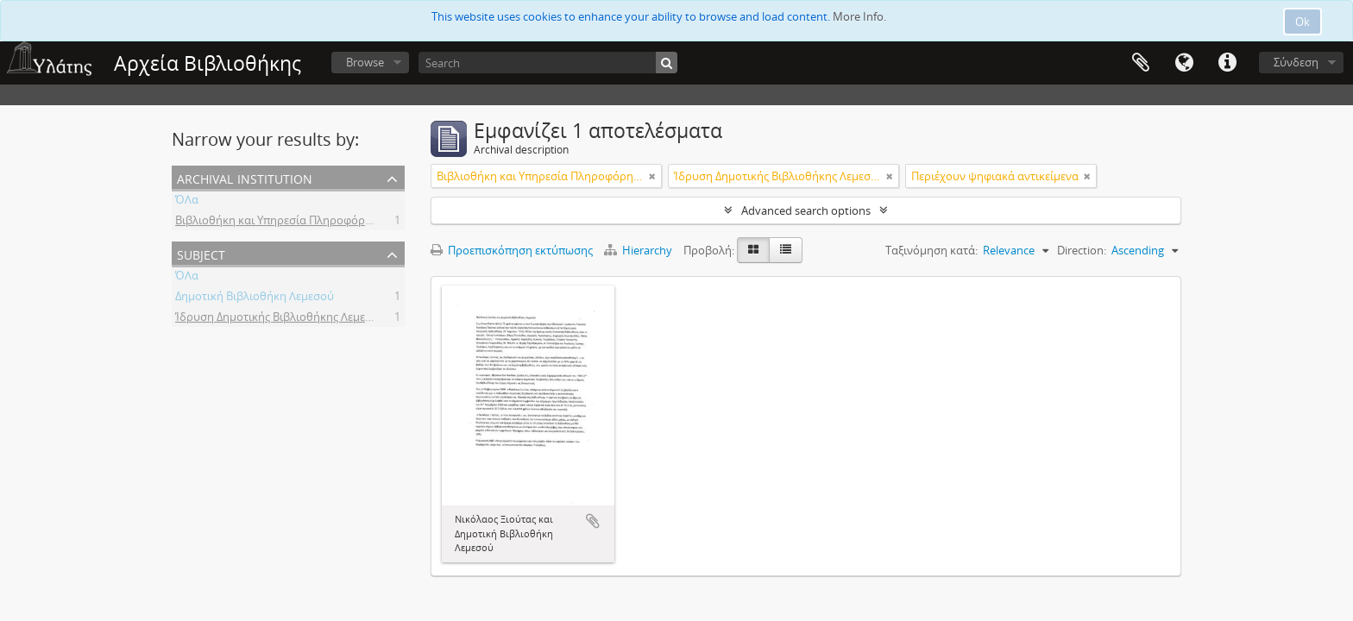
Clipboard (1140, 63)
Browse (365, 62)
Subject (201, 253)
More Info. (859, 16)
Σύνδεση (1296, 62)
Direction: (1081, 250)
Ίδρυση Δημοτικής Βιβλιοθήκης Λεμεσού (280, 319)
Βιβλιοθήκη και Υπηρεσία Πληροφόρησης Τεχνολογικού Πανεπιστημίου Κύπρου (383, 222)
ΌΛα (186, 202)
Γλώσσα (1183, 63)
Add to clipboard (592, 521)
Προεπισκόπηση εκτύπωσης (512, 250)
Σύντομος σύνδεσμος (1227, 63)
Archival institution (244, 177)
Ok (1302, 21)
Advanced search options (806, 210)
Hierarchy (639, 250)
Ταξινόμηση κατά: (931, 250)
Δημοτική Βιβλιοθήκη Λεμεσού (254, 298)
